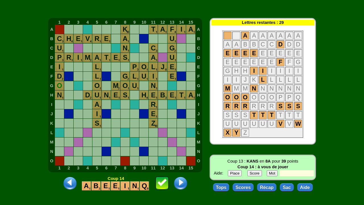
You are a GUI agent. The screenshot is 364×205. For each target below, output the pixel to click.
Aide (305, 187)
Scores (243, 187)
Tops (221, 187)
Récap (267, 187)
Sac (287, 187)
